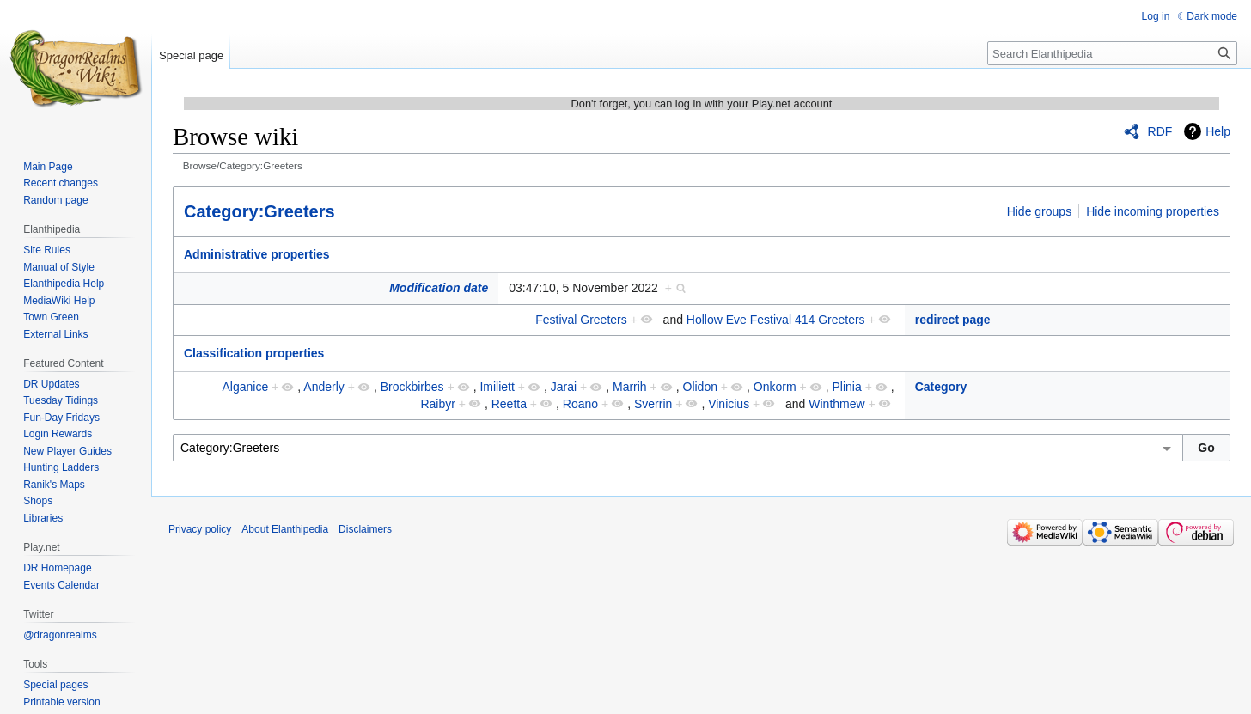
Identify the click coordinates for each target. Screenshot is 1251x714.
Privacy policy (199, 529)
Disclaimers (365, 529)
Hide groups (1039, 211)
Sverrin (653, 404)
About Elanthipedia (284, 529)
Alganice (246, 387)
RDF (1160, 131)
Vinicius (728, 404)
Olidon (700, 387)
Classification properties (254, 353)
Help (1217, 131)
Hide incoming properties (1152, 211)
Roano (580, 404)
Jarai (564, 387)
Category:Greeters (259, 211)
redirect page (953, 319)
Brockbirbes (412, 387)
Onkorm (775, 387)
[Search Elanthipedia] (1112, 53)
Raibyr (437, 404)
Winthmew (836, 404)
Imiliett (496, 387)
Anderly (323, 387)
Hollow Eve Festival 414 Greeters (776, 319)
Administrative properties (257, 254)
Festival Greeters (581, 319)
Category (941, 387)
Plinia (846, 387)
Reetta (509, 404)
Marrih (630, 387)
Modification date (438, 288)
